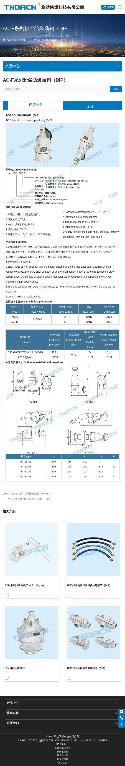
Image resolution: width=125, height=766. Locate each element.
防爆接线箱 (62, 755)
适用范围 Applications (18, 207)
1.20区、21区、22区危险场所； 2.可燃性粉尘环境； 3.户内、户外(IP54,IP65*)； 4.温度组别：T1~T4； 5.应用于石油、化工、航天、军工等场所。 (29, 224)
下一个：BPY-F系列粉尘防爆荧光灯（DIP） (27, 499)
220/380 (37, 319)
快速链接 (13, 713)
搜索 (116, 89)
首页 (22, 40)
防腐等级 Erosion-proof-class (74, 339)
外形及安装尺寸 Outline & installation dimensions (34, 362)
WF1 (73, 354)
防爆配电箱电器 (62, 748)
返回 (89, 106)
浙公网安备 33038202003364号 (56, 740)
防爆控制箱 (62, 759)
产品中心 (35, 40)
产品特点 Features (16, 241)
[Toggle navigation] (118, 7)
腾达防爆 (62, 763)
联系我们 (13, 723)
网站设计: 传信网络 (98, 740)
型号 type (26, 456)
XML (76, 740)
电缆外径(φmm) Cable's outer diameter (109, 339)
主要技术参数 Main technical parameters (29, 301)
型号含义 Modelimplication (21, 169)
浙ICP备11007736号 (27, 740)
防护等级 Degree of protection (54, 339)
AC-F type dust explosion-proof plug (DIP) (29, 120)
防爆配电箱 (62, 751)
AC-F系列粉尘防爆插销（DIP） (23, 115)
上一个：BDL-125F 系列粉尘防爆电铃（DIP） (28, 493)
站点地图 (84, 740)
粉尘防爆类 (50, 40)
